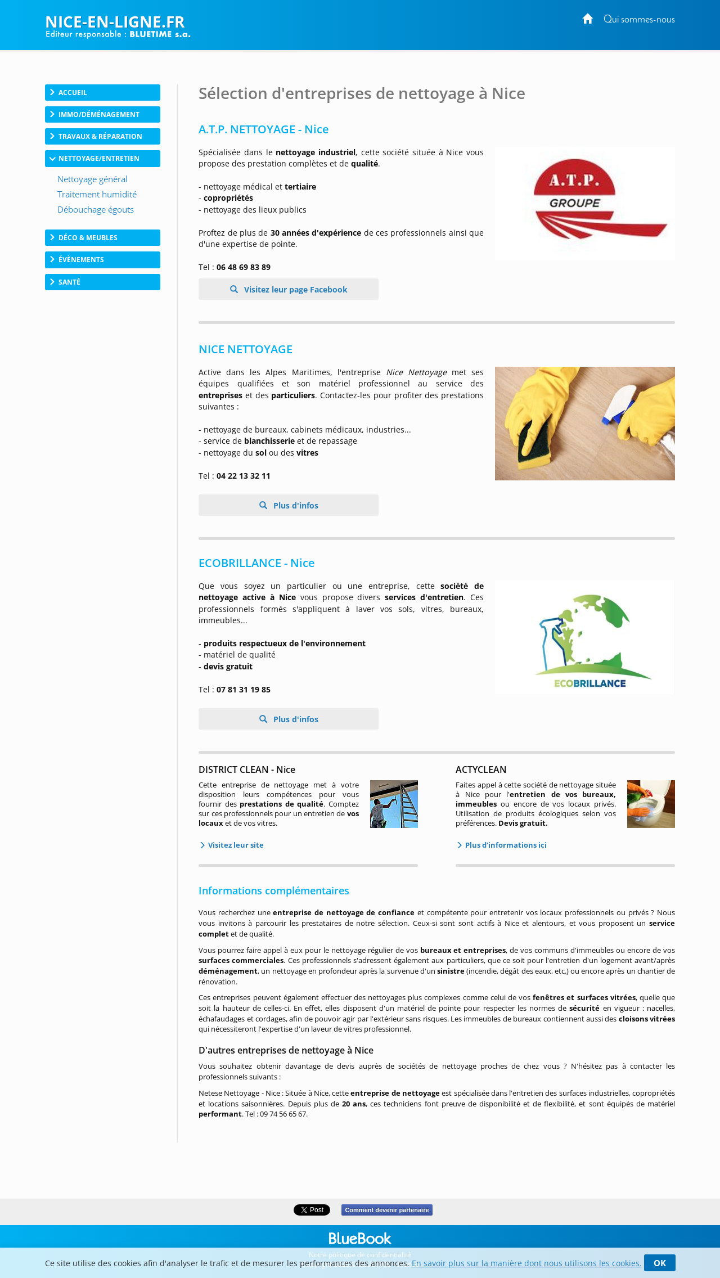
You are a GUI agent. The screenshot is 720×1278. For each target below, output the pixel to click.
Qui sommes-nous (639, 20)
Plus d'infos (294, 505)
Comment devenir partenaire (387, 1210)
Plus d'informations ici (505, 845)
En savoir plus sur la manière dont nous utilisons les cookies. (527, 1263)
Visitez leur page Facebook (295, 289)
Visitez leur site (235, 845)
